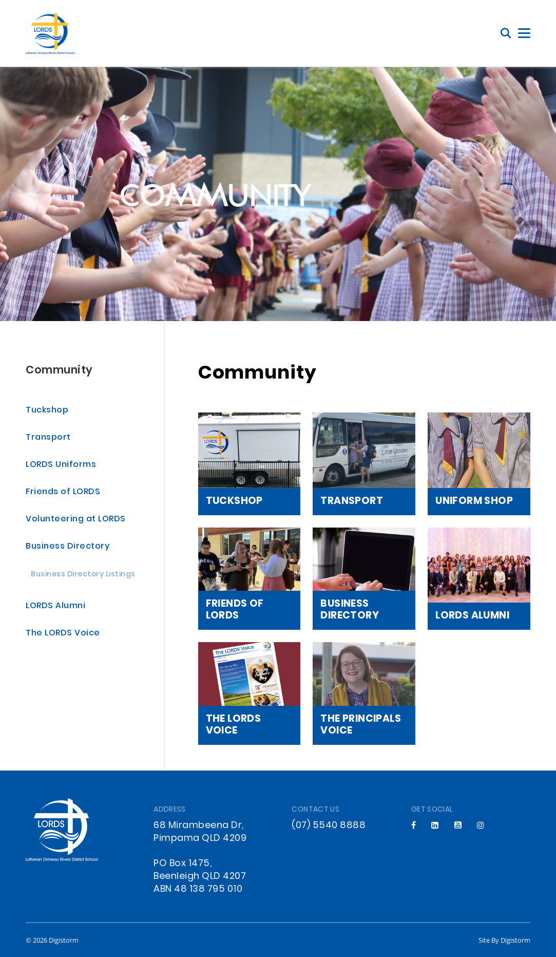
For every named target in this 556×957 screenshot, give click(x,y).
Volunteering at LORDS (76, 519)
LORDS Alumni (55, 606)
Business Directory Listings (83, 575)
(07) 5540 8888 (329, 825)
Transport (48, 438)
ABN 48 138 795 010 (198, 889)
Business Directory (67, 546)
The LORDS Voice (63, 633)
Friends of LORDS (63, 492)
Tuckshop (47, 410)
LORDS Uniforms (61, 465)
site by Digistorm (504, 940)
